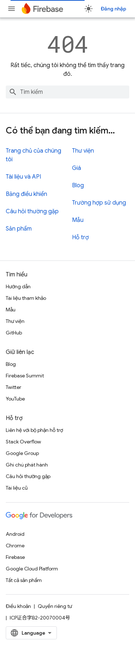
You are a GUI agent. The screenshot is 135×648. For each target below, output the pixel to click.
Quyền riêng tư (55, 606)
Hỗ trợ (80, 237)
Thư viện (83, 150)
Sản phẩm (19, 228)
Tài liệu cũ (17, 488)
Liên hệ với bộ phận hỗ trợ (34, 430)
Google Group (22, 453)
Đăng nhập (113, 8)
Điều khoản (18, 606)
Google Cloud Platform (32, 568)
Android (15, 534)
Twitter (13, 387)
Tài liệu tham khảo (26, 298)
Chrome (15, 545)
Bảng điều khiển (26, 194)
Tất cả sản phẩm (24, 580)
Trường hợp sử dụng (99, 202)
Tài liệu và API (23, 176)
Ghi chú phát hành (27, 464)
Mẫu (78, 220)
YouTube (15, 398)
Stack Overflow (23, 441)
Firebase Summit (25, 375)
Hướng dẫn (18, 286)
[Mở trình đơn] (11, 8)
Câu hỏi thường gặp (32, 211)
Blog (78, 185)
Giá (76, 168)
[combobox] (67, 92)
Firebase (15, 557)
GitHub (14, 332)
